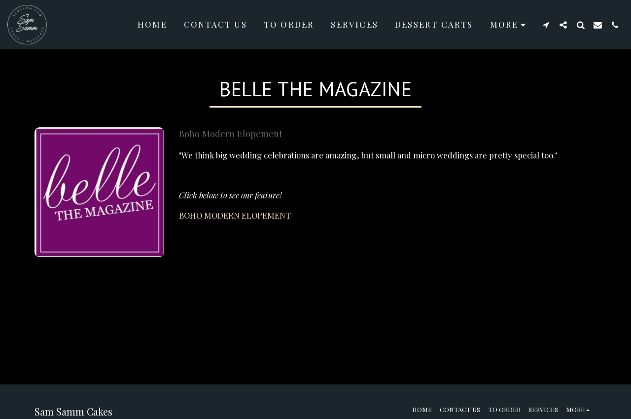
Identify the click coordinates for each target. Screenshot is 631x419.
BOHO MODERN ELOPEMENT (235, 215)
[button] (546, 24)
